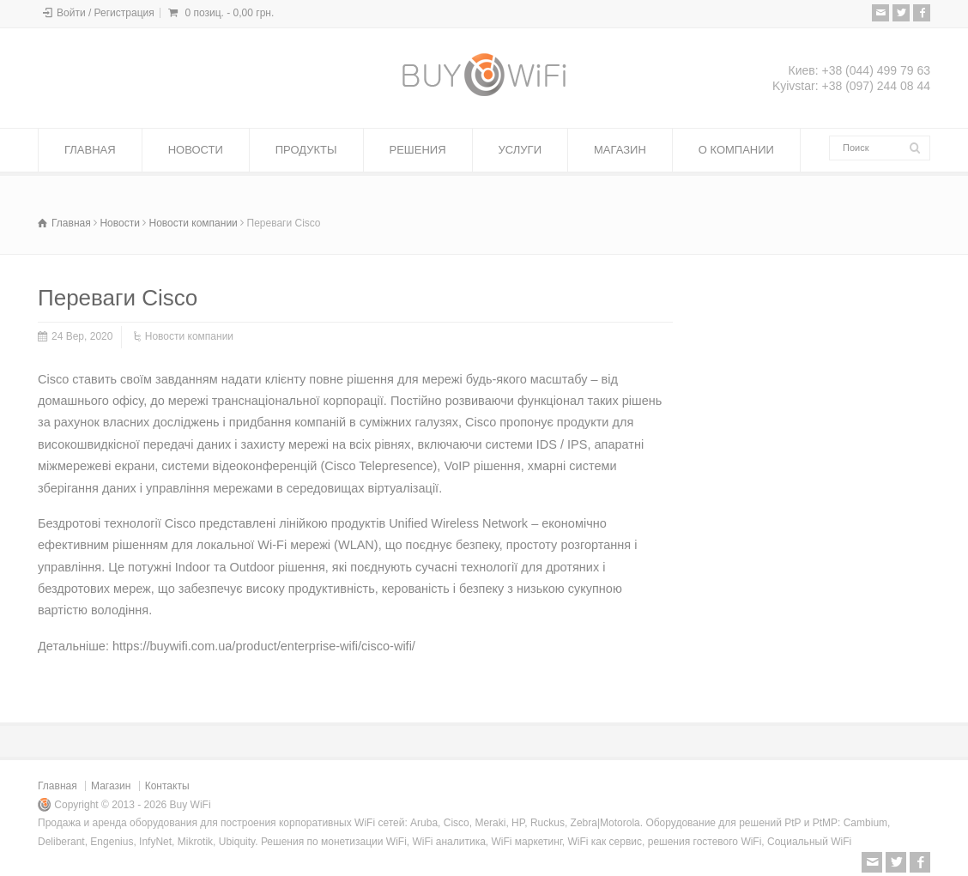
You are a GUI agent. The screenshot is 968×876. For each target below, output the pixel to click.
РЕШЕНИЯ (418, 149)
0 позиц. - (229, 13)
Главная (57, 786)
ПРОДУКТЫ (306, 149)
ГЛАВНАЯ (90, 149)
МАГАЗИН (620, 149)
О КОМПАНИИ (736, 149)
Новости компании (189, 336)
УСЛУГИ (520, 149)
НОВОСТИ (195, 149)
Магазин (110, 786)
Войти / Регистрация (105, 13)
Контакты (167, 786)
